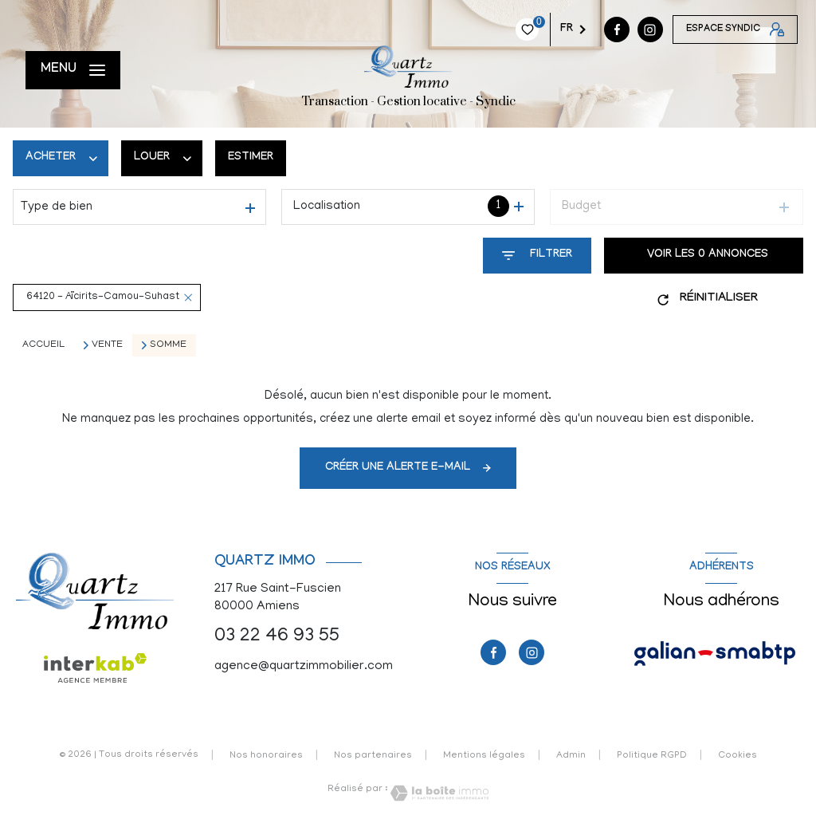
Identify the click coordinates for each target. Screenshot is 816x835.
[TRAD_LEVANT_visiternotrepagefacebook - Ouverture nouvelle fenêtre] (518, 29)
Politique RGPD (652, 755)
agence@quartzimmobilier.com (303, 667)
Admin (571, 755)
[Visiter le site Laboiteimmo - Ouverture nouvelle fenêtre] (438, 793)
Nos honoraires (266, 755)
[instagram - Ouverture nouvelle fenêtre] (551, 29)
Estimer (250, 158)
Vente (107, 345)
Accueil (43, 345)
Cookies (737, 755)
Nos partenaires (373, 755)
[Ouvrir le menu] (73, 70)
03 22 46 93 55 (276, 637)
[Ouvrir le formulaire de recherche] (537, 256)
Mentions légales (484, 755)
